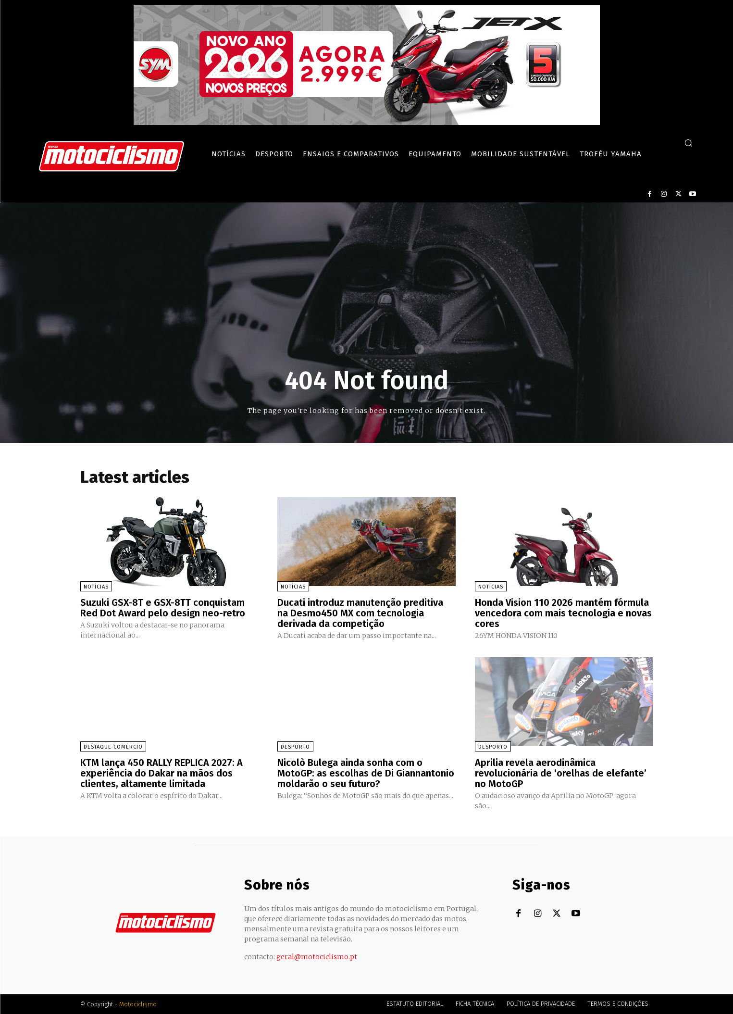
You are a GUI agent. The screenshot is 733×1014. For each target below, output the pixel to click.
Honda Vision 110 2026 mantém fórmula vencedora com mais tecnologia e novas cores (563, 613)
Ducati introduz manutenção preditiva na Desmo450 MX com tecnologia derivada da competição (360, 613)
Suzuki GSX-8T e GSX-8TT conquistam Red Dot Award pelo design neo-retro (162, 608)
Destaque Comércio (113, 747)
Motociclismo (138, 1004)
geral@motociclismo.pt (316, 956)
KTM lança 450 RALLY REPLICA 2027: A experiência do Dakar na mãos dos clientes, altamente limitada (161, 773)
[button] (688, 143)
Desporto (295, 747)
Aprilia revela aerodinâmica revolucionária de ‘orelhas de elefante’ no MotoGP (560, 773)
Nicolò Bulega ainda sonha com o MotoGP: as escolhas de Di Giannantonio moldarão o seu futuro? (365, 773)
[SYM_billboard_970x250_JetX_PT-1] (367, 122)
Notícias (96, 587)
